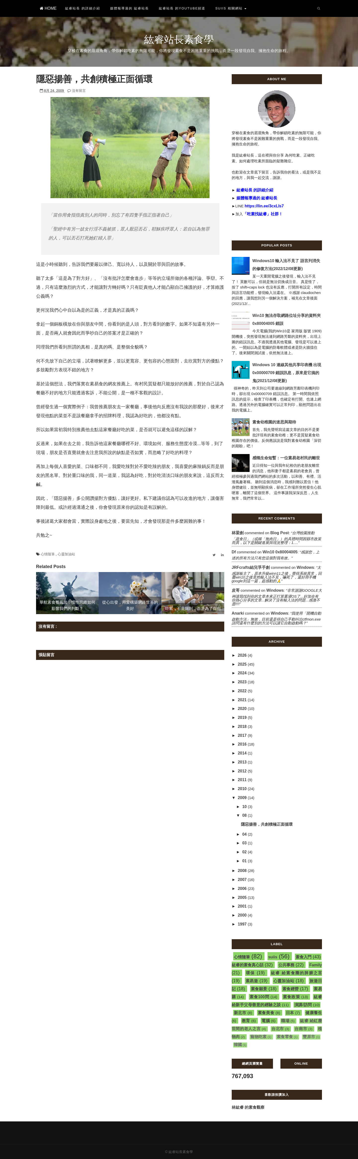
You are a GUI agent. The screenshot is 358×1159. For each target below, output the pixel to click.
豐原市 (309, 1037)
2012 (243, 771)
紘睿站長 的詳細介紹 (82, 8)
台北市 (277, 1029)
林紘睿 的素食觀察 (248, 1107)
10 (245, 807)
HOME (48, 8)
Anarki (238, 613)
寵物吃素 (258, 1037)
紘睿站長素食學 (179, 39)
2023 (243, 682)
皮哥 (236, 590)
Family (315, 965)
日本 (290, 1013)
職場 (285, 1021)
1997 (243, 924)
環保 (250, 973)
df (234, 552)
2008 (243, 871)
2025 (243, 664)
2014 (243, 753)
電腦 (266, 1021)
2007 (243, 879)
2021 (243, 700)
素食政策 (291, 997)
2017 (243, 735)
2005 (243, 897)
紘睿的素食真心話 (248, 965)
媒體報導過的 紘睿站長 (129, 8)
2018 (243, 726)
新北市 (240, 1013)
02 (245, 852)
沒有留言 (79, 91)
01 (245, 861)
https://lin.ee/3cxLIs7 (264, 206)
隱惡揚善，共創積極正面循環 (267, 824)
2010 (243, 789)
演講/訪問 (303, 1005)
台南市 (301, 1029)
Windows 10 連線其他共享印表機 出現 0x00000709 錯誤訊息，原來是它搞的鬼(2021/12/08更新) (286, 373)
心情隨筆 (48, 554)
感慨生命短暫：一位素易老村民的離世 (286, 458)
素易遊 (252, 981)
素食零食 (285, 1037)
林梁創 (238, 533)
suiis (272, 957)
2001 (243, 906)
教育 (246, 1021)
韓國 (238, 1045)
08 (245, 815)
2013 (243, 762)
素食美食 (266, 1013)
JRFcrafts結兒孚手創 (251, 567)
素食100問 (259, 997)
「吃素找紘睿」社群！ (263, 214)
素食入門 (304, 957)
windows (305, 567)
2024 (243, 673)
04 (245, 834)
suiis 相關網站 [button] (230, 8)
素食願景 (259, 989)
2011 (243, 780)
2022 (243, 691)
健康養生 (314, 1013)
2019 (243, 717)
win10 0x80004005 (280, 552)
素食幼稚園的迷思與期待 (274, 422)
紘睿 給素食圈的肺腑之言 (296, 973)
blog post (279, 533)
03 (245, 843)
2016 (243, 744)
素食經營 (290, 989)
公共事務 (286, 965)
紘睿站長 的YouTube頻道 (182, 8)
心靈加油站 (66, 554)
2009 (243, 798)
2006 (243, 888)
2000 (243, 915)
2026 (243, 655)
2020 (243, 708)
